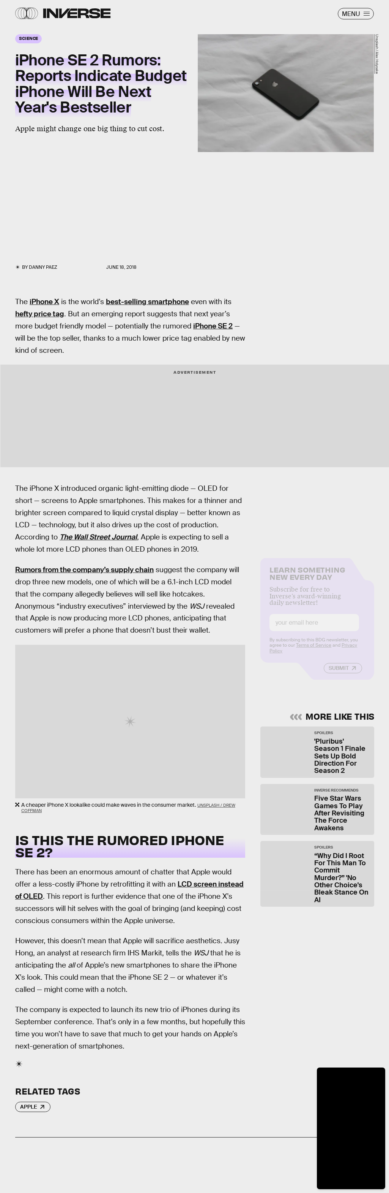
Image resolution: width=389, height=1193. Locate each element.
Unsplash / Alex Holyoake (377, 54)
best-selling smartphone (147, 301)
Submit (339, 673)
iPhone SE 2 (213, 326)
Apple (28, 1106)
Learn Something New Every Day (307, 578)
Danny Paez (43, 267)
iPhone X (44, 301)
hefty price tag (39, 314)
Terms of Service (313, 651)
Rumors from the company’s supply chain (84, 569)
